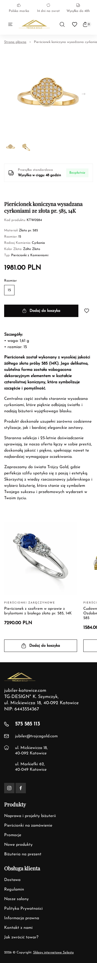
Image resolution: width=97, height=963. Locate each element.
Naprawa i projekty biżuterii (30, 816)
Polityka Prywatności (23, 909)
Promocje (12, 835)
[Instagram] (9, 788)
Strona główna (15, 42)
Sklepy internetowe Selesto (53, 952)
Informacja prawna (21, 918)
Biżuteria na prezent (22, 854)
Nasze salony (16, 899)
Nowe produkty (18, 845)
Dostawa (12, 880)
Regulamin (14, 889)
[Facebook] (21, 788)
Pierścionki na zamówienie (28, 826)
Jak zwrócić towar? (21, 937)
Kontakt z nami (18, 928)
